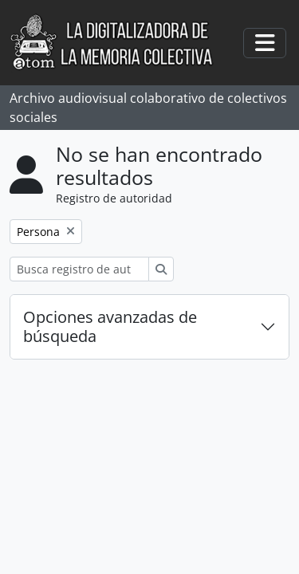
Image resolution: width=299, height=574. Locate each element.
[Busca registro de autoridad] (79, 269)
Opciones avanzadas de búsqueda (110, 326)
